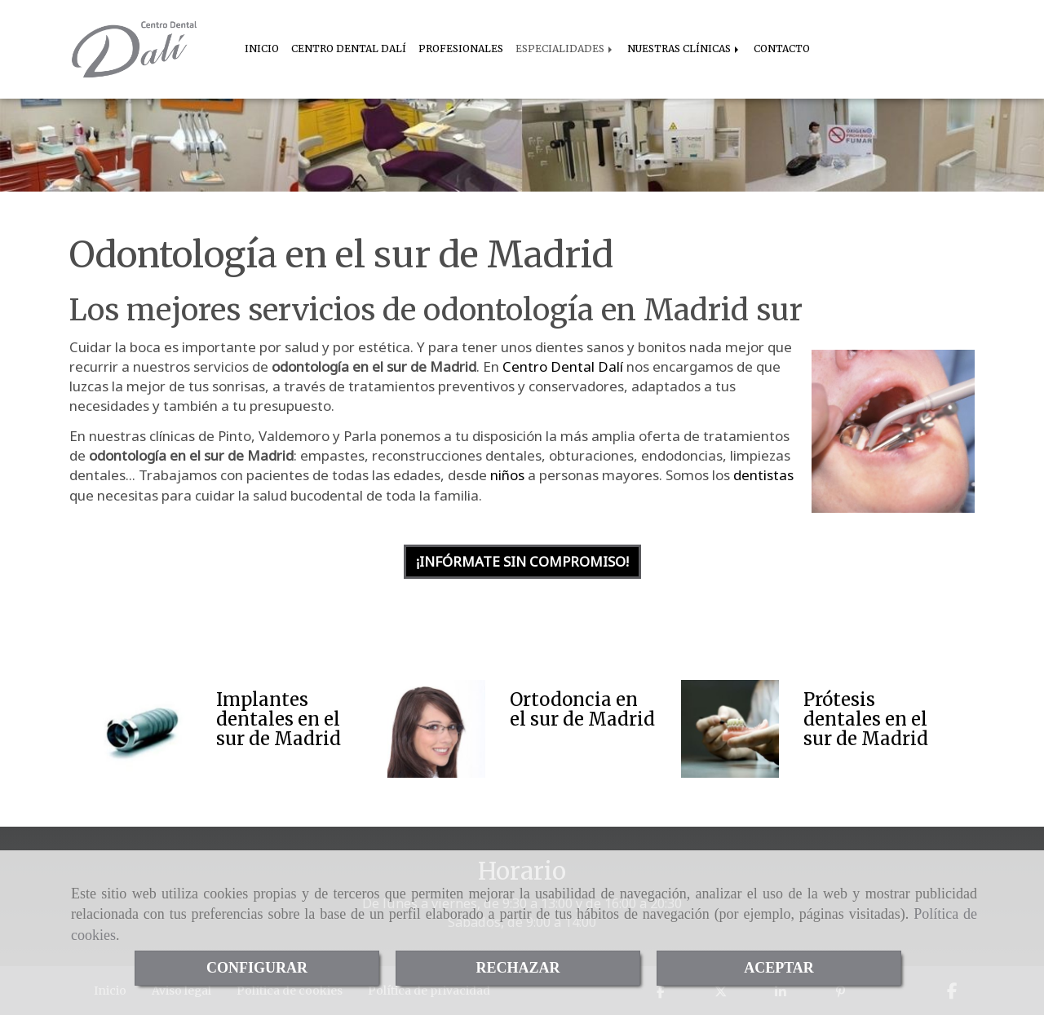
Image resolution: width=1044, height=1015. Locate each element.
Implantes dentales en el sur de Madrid (278, 719)
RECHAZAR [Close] (518, 968)
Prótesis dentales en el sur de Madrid (865, 719)
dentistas (763, 475)
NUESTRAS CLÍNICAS (684, 48)
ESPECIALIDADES (565, 48)
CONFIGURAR (256, 968)
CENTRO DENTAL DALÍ (348, 48)
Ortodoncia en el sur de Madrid (582, 709)
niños (507, 475)
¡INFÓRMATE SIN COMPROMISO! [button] (522, 561)
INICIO (262, 48)
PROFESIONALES (460, 48)
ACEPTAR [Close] (779, 968)
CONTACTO (782, 48)
